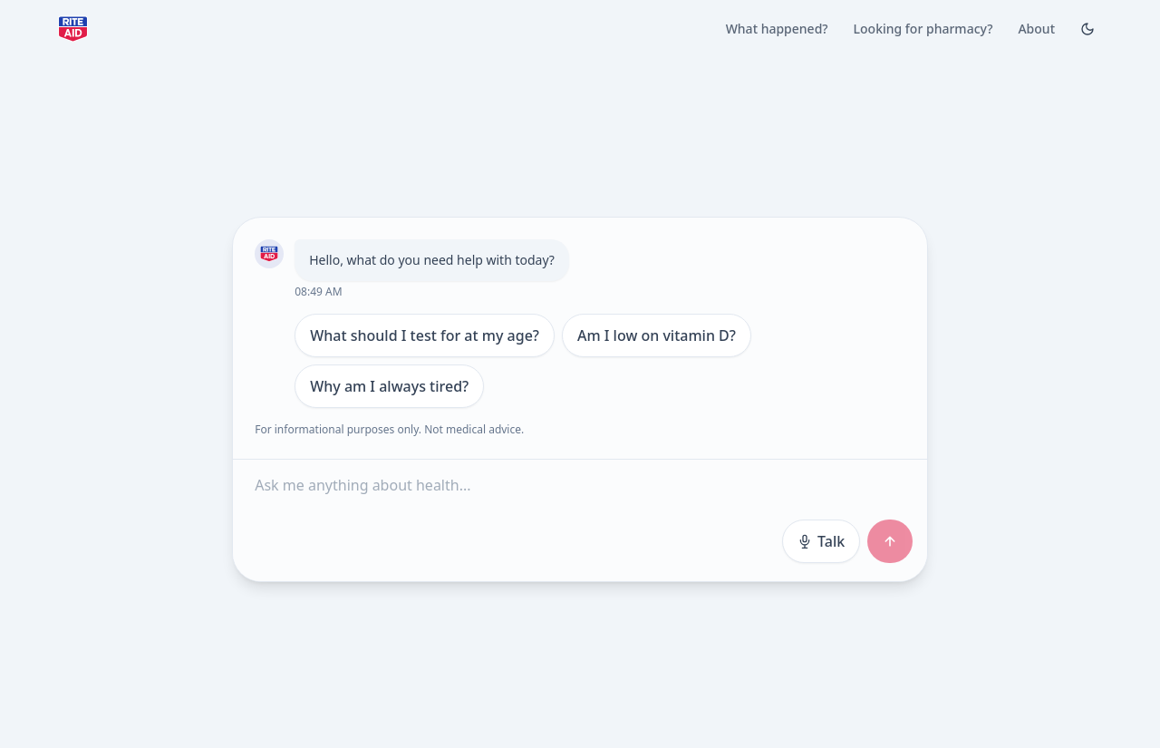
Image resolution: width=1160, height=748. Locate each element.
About (1036, 28)
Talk (821, 541)
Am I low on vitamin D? (656, 335)
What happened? (777, 28)
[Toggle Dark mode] (1087, 29)
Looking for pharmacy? (923, 28)
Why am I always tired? (389, 386)
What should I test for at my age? (424, 335)
